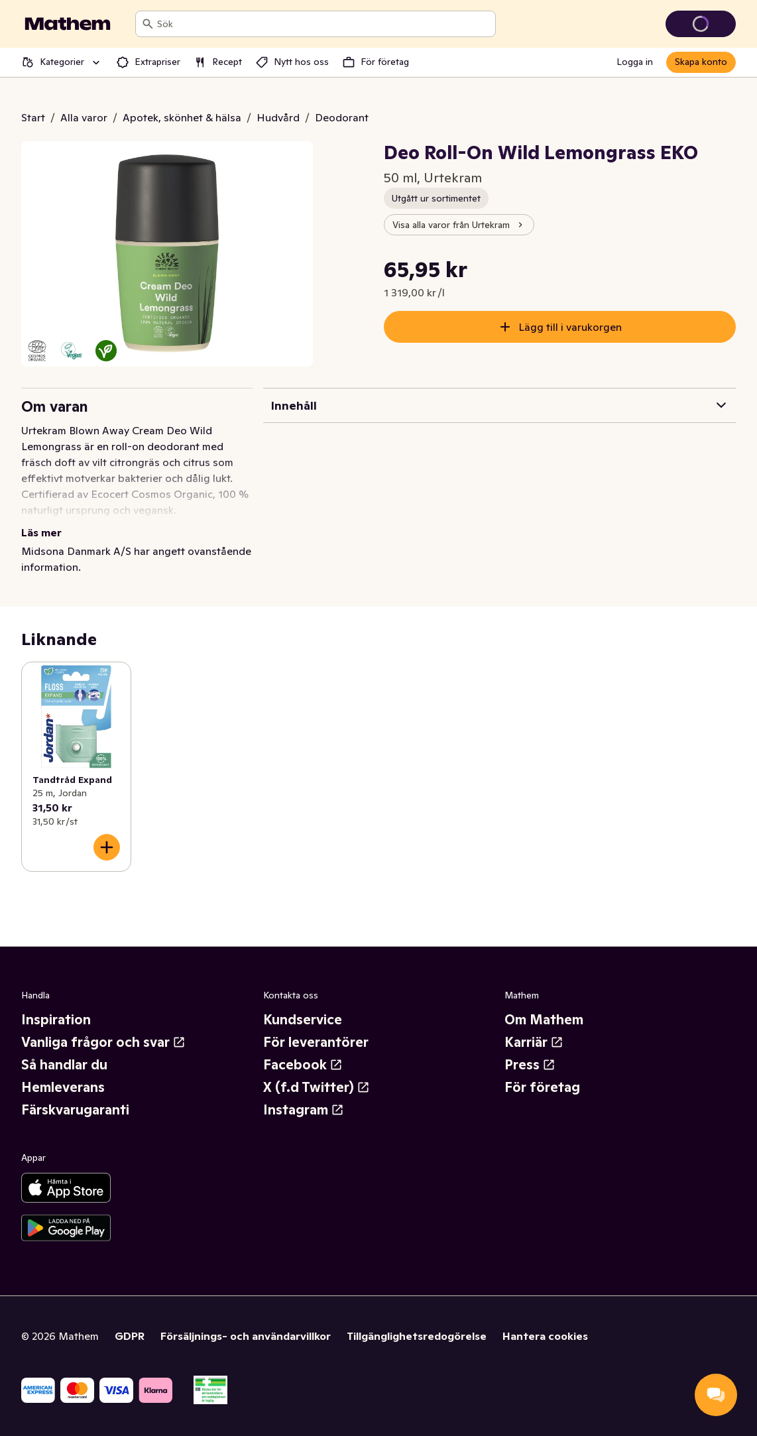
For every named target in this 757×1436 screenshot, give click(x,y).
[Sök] (147, 23)
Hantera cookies (545, 1336)
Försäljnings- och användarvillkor (245, 1336)
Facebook (303, 1064)
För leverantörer (316, 1042)
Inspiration (56, 1019)
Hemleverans (63, 1087)
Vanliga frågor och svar (103, 1042)
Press (529, 1064)
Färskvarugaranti (75, 1109)
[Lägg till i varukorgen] (106, 847)
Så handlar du (64, 1064)
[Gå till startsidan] (67, 24)
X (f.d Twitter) (316, 1087)
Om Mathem (543, 1019)
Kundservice (302, 1019)
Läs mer (41, 532)
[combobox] (323, 23)
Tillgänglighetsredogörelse (417, 1336)
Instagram (303, 1109)
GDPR (130, 1336)
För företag (542, 1087)
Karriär (533, 1042)
